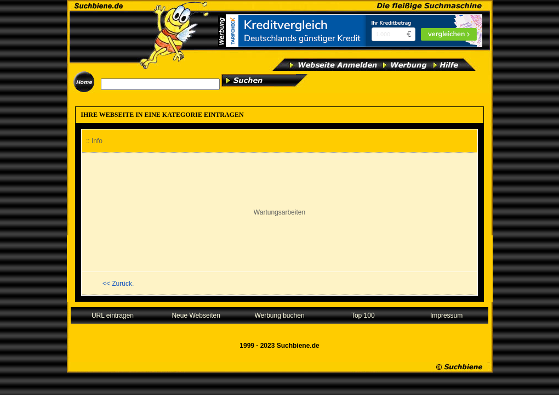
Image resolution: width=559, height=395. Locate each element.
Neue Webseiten (196, 315)
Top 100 (363, 315)
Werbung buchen (279, 315)
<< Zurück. (118, 283)
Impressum (446, 315)
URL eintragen (113, 315)
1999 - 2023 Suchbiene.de (279, 345)
